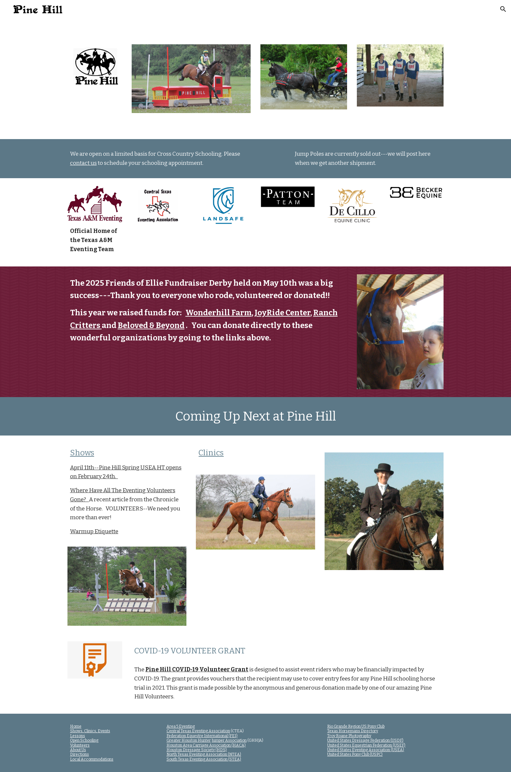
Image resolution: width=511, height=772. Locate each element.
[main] (159, 158)
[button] (503, 9)
